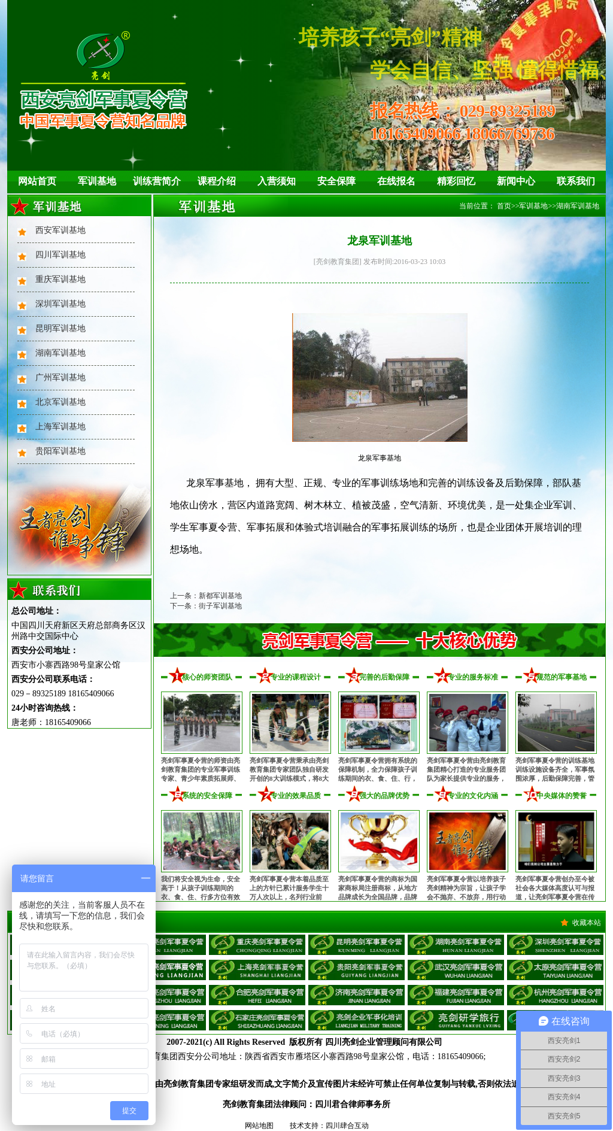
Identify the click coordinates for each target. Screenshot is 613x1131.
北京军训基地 (60, 402)
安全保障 (336, 181)
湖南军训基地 (60, 352)
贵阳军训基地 (60, 451)
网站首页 (37, 181)
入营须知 (276, 181)
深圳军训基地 (60, 303)
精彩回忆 (456, 181)
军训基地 (97, 181)
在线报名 (396, 181)
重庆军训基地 (60, 279)
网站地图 (259, 1125)
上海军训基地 (60, 426)
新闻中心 (516, 181)
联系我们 (576, 181)
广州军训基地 (60, 377)
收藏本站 (586, 922)
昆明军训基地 (60, 328)
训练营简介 (157, 181)
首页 (504, 206)
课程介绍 (217, 181)
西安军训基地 (60, 230)
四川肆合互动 (347, 1125)
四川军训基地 (60, 254)
